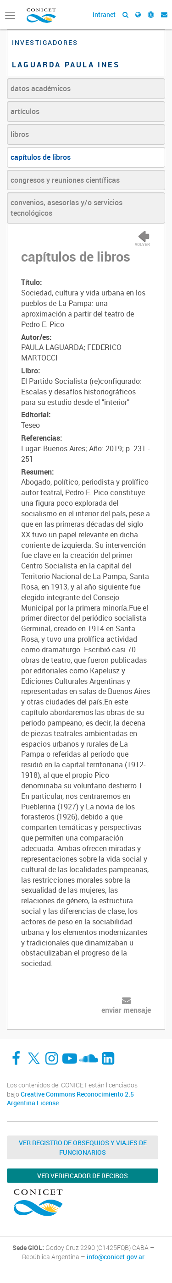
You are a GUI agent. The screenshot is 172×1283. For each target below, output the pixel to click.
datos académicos (41, 88)
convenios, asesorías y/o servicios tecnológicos (66, 207)
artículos (25, 111)
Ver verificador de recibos (82, 1175)
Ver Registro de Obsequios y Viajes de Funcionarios (83, 1147)
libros (20, 134)
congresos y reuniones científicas (65, 180)
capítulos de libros (41, 157)
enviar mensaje (126, 1010)
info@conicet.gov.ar (115, 1257)
